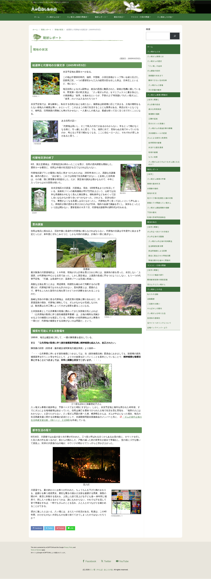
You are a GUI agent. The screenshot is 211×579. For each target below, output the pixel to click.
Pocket (62, 528)
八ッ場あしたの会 (164, 17)
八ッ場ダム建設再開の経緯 (158, 207)
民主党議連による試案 (157, 250)
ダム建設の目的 (153, 70)
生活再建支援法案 (155, 246)
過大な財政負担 (154, 109)
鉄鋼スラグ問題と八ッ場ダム (159, 202)
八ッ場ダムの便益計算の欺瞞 (160, 128)
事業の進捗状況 (153, 183)
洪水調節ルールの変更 (157, 133)
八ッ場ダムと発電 (155, 85)
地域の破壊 (153, 152)
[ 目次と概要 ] (153, 99)
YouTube (122, 561)
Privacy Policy (68, 547)
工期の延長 (153, 118)
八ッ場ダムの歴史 (154, 61)
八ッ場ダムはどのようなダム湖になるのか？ (164, 163)
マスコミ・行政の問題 (140, 17)
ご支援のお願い (153, 303)
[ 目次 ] (150, 174)
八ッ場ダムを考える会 (156, 313)
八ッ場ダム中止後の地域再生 (160, 241)
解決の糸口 (118, 17)
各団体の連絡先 (153, 318)
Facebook (38, 528)
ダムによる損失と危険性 (157, 138)
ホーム (37, 17)
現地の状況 (151, 193)
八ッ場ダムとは (52, 17)
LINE (74, 528)
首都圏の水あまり (155, 75)
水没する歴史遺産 (155, 147)
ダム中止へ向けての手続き (158, 231)
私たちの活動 (152, 294)
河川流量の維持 (154, 90)
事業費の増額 (153, 114)
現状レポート (100, 17)
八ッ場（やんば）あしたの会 (101, 570)
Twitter (50, 528)
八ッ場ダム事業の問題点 (77, 17)
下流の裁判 (151, 212)
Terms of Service (36, 550)
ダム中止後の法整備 (155, 236)
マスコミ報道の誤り (155, 275)
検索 (148, 29)
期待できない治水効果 (157, 80)
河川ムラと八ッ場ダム (156, 284)
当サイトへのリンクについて (159, 323)
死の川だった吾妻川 (156, 123)
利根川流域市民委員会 (156, 217)
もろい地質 (153, 157)
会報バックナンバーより (157, 327)
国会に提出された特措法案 (159, 255)
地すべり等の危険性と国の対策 (160, 198)
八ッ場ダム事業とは (155, 56)
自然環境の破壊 (154, 142)
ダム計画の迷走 (153, 104)
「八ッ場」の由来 (154, 66)
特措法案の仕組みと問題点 (159, 260)
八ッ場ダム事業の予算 (156, 179)
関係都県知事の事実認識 (157, 279)
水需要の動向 (152, 188)
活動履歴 (151, 299)
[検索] (175, 36)
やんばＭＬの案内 (154, 308)
